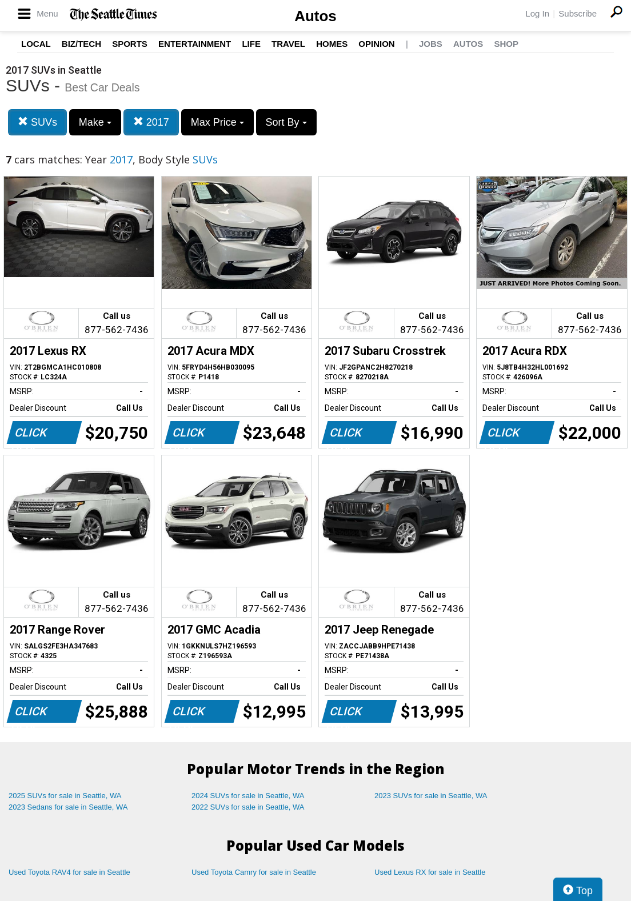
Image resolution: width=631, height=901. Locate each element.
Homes (332, 44)
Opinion (376, 44)
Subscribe (577, 13)
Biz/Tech (81, 44)
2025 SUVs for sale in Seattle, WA (65, 795)
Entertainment (194, 44)
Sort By (286, 122)
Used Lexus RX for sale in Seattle (429, 872)
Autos (315, 16)
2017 (151, 122)
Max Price (217, 122)
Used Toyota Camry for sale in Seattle (253, 872)
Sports (129, 44)
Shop (506, 44)
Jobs (430, 44)
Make (95, 122)
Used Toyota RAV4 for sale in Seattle (69, 872)
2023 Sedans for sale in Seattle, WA (68, 807)
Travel (288, 44)
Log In (537, 13)
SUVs (37, 122)
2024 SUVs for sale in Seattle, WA (248, 795)
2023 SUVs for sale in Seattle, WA (431, 795)
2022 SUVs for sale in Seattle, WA (248, 807)
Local (36, 44)
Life (251, 44)
